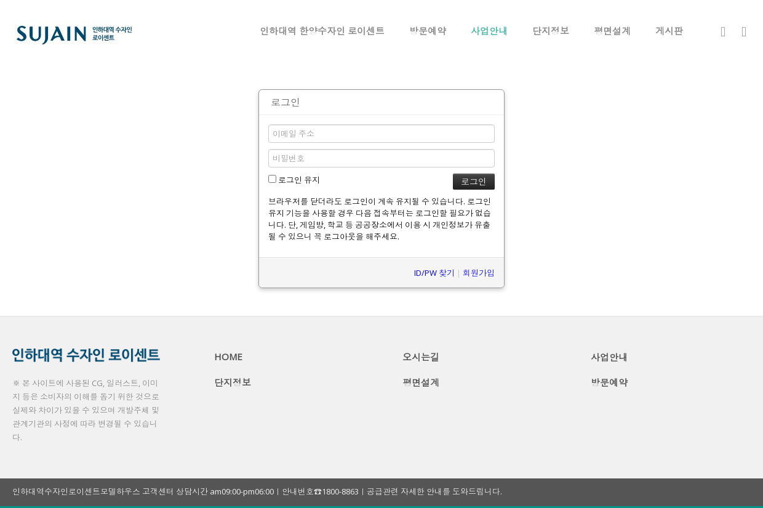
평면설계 (612, 31)
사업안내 (489, 31)
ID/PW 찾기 (434, 272)
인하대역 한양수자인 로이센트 (322, 31)
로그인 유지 (294, 179)
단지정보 (550, 31)
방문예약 (427, 31)
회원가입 (479, 272)
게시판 (669, 31)
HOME (228, 356)
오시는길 (420, 357)
